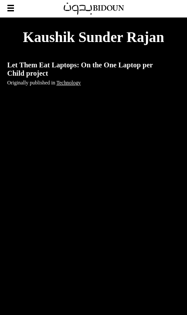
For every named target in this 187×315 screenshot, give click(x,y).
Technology (68, 83)
